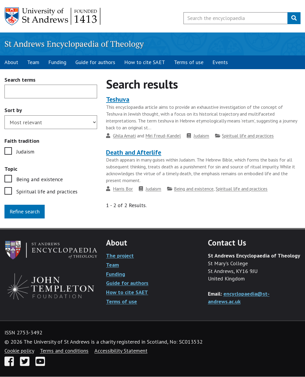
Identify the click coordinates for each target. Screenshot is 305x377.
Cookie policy (19, 350)
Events (220, 62)
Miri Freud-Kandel (163, 136)
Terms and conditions (64, 350)
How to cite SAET (144, 62)
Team (33, 62)
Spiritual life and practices (46, 191)
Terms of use (188, 62)
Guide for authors (95, 62)
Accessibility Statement (120, 350)
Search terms (19, 80)
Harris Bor (123, 189)
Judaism (25, 151)
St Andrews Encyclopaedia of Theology (74, 43)
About (11, 62)
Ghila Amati (124, 136)
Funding (57, 62)
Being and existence (39, 179)
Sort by (13, 110)
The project (120, 255)
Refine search (25, 211)
